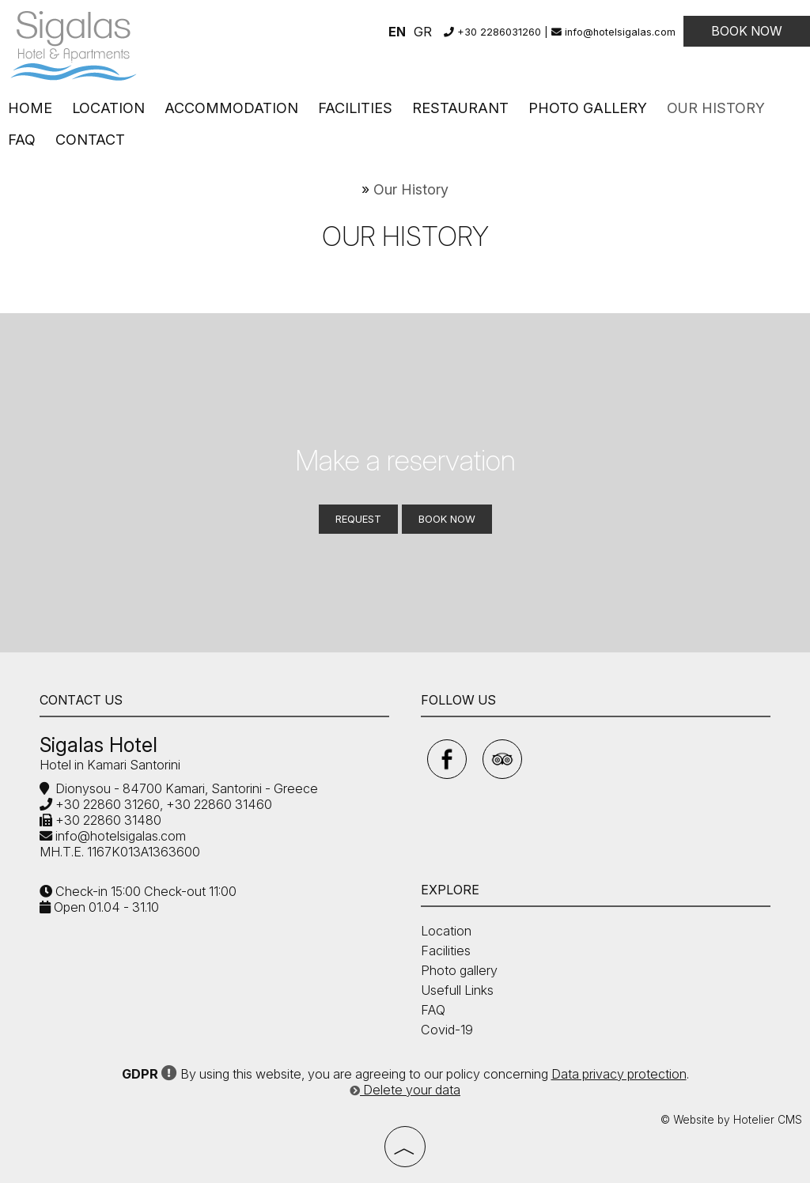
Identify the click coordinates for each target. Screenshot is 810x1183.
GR (423, 32)
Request (358, 518)
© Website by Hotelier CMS (731, 1119)
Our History (716, 108)
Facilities (355, 108)
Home (30, 108)
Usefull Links (457, 990)
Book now (746, 31)
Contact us (81, 700)
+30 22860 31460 (217, 804)
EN (397, 32)
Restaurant (460, 108)
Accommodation (231, 108)
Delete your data (405, 1090)
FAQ (22, 139)
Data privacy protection (619, 1074)
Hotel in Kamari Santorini (110, 765)
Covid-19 (447, 1029)
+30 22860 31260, (107, 804)
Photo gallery (587, 108)
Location (108, 108)
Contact (90, 139)
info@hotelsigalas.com (613, 32)
